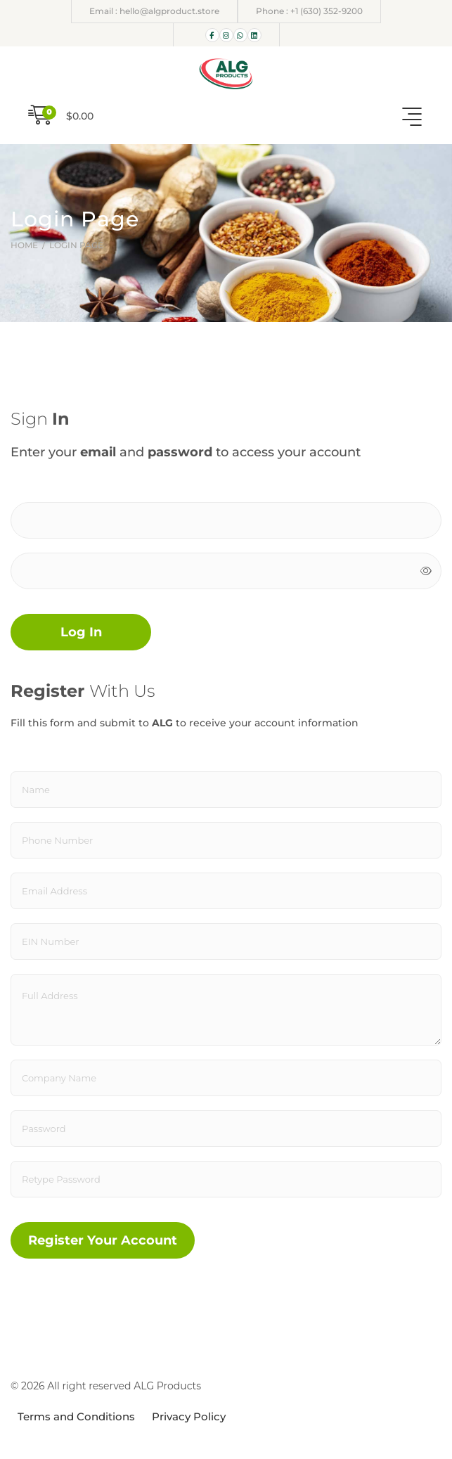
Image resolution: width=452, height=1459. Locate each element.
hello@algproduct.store (169, 11)
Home (25, 245)
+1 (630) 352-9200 (326, 11)
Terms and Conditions (76, 1416)
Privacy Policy (189, 1416)
